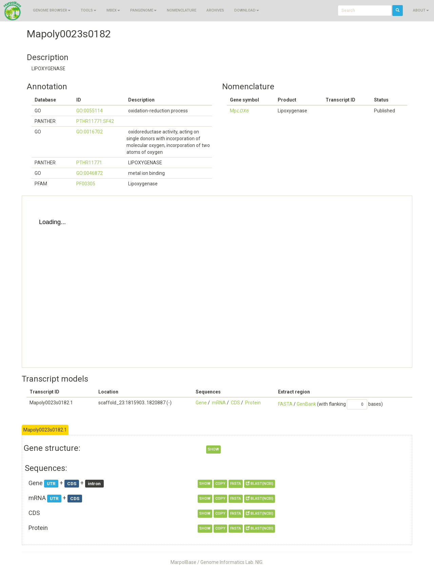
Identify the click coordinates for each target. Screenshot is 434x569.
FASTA (285, 404)
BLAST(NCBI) (259, 483)
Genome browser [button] (52, 10)
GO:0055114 (89, 110)
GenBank (306, 404)
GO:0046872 (89, 173)
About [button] (421, 10)
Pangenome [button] (143, 10)
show (213, 449)
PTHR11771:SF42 (95, 121)
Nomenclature (181, 10)
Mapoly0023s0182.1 (45, 430)
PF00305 (85, 183)
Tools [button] (88, 10)
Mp (239, 110)
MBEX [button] (113, 10)
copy (220, 483)
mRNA (219, 402)
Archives (215, 10)
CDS (235, 402)
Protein (253, 402)
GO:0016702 (89, 131)
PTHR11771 (89, 162)
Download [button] (246, 10)
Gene (201, 402)
